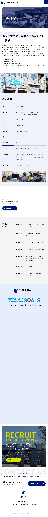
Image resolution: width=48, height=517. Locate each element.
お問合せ (36, 509)
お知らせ (31, 509)
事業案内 (9, 509)
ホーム (4, 509)
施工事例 (14, 509)
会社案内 (19, 509)
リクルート (25, 509)
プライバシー (42, 509)
